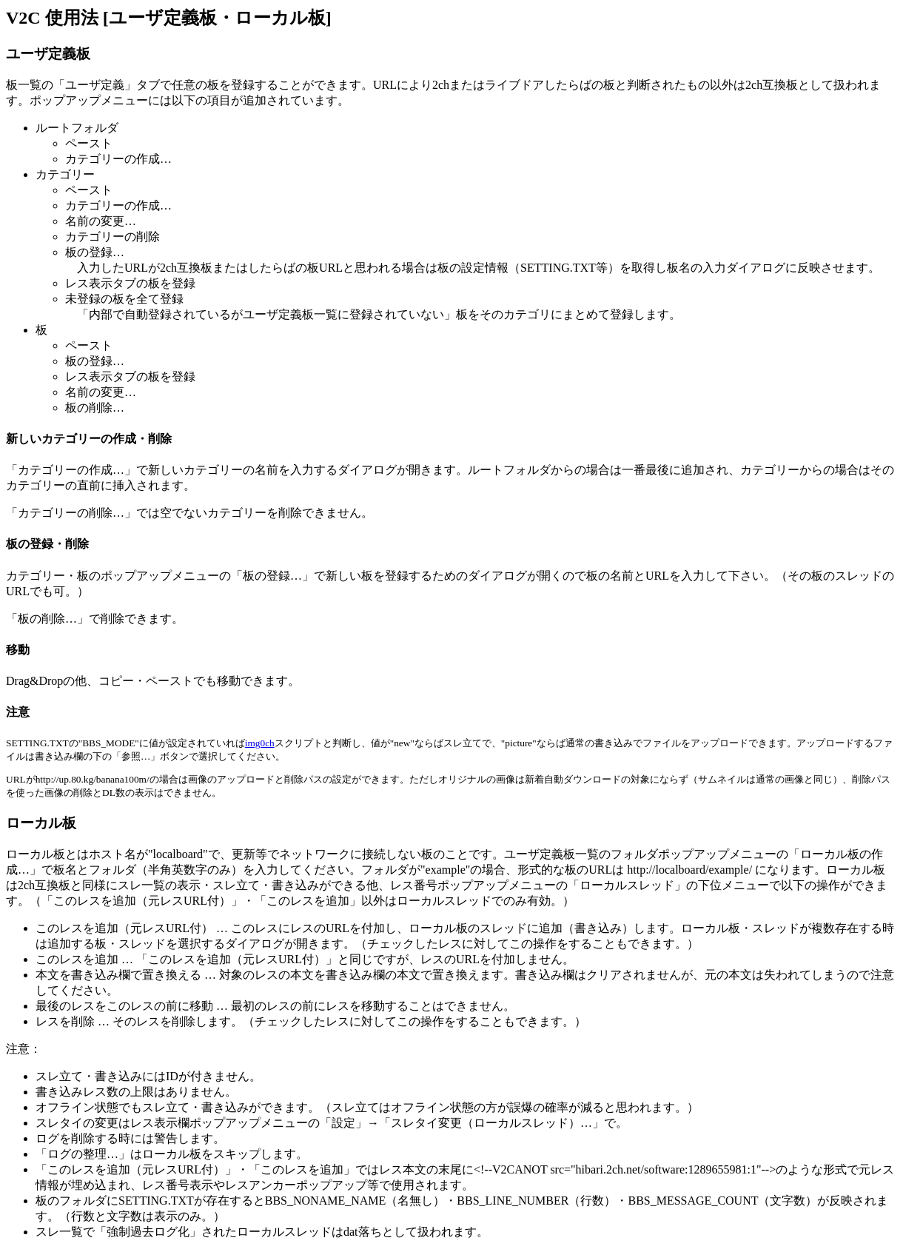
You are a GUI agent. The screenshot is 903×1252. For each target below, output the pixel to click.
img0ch (260, 743)
